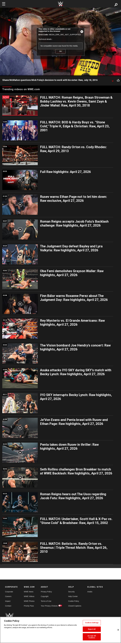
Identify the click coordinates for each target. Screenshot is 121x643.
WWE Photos (29, 601)
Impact (7, 601)
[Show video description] (112, 80)
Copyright (44, 596)
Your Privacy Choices (49, 606)
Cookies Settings (92, 623)
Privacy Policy (46, 592)
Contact (8, 606)
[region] (60, 630)
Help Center (73, 596)
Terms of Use (46, 601)
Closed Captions (74, 606)
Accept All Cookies (92, 637)
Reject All (92, 629)
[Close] (118, 630)
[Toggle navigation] (3, 3)
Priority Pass (29, 606)
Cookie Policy (73, 601)
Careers (8, 596)
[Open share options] (118, 80)
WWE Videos (29, 596)
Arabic (89, 592)
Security (71, 592)
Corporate (9, 592)
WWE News (28, 592)
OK (60, 51)
